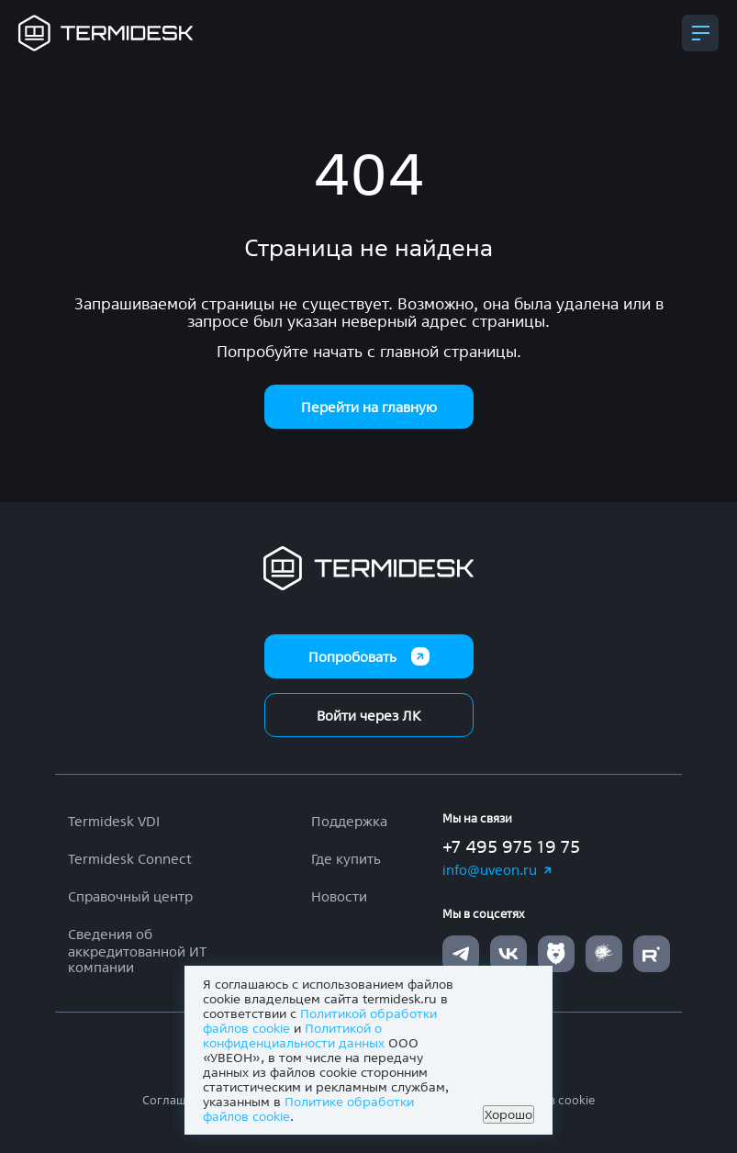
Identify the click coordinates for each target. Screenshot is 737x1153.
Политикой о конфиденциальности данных (294, 1035)
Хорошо (508, 1114)
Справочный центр (130, 896)
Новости (339, 896)
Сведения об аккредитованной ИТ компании (137, 950)
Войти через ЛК (369, 715)
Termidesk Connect (130, 859)
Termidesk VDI (114, 821)
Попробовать (369, 656)
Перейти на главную (369, 407)
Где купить (346, 859)
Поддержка (349, 821)
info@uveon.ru (497, 870)
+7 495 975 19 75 (511, 846)
